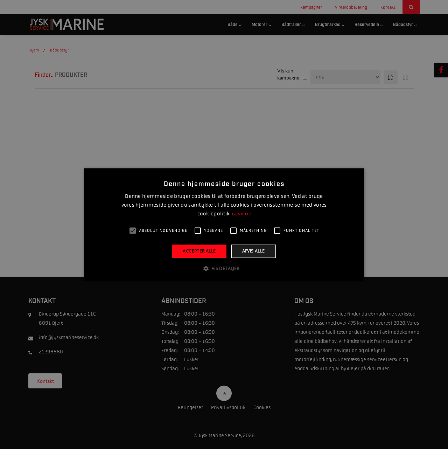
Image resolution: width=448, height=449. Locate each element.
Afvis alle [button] (253, 251)
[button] (224, 268)
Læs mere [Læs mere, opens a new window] (241, 214)
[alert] (224, 224)
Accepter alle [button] (199, 251)
